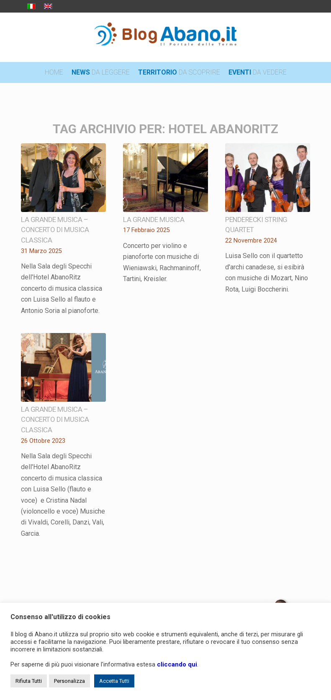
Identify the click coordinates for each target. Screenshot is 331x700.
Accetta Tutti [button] (114, 681)
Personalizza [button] (69, 681)
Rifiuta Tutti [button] (28, 681)
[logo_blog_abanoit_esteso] (165, 37)
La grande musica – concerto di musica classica (55, 229)
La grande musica (153, 219)
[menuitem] (54, 72)
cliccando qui (177, 664)
